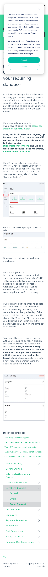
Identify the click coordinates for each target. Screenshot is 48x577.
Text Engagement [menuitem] (15, 531)
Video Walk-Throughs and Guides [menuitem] (19, 475)
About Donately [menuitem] (14, 463)
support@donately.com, (16, 146)
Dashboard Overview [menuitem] (16, 482)
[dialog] (24, 39)
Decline (24, 67)
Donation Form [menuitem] (13, 509)
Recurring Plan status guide (16, 438)
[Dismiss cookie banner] (39, 9)
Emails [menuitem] (13, 499)
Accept (24, 60)
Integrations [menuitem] (12, 525)
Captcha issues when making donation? (22, 442)
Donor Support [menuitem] (18, 504)
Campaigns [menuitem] (11, 515)
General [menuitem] (14, 493)
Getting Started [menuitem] (14, 469)
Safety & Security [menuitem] (14, 536)
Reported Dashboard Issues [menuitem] (20, 542)
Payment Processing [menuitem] (16, 520)
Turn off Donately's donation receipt (20, 447)
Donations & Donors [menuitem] (16, 488)
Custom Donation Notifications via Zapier (22, 456)
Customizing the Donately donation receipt (23, 452)
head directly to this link (16, 151)
